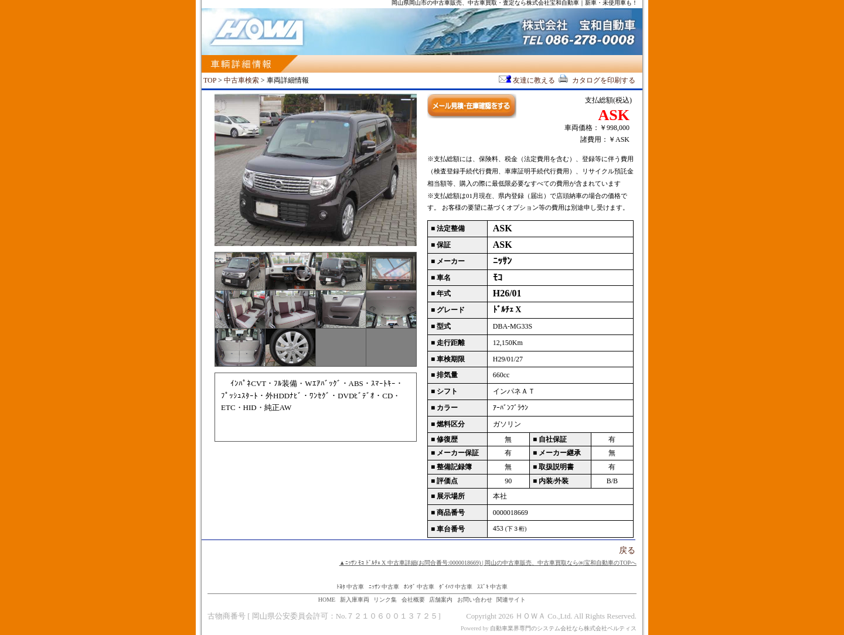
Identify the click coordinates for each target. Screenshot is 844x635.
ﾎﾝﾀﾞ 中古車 (419, 586)
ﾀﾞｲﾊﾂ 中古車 (456, 586)
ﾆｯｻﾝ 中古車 (384, 586)
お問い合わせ (474, 599)
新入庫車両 (354, 599)
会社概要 (413, 599)
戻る (627, 550)
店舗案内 (440, 599)
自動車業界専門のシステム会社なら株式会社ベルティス (563, 628)
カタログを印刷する (596, 80)
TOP (209, 80)
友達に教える (527, 80)
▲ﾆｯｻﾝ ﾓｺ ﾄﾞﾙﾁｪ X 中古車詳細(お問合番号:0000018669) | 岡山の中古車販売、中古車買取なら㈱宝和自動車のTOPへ (488, 562)
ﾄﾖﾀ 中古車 (350, 586)
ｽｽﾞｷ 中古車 (492, 586)
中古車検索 (241, 80)
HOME (326, 599)
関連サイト (511, 599)
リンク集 (385, 599)
